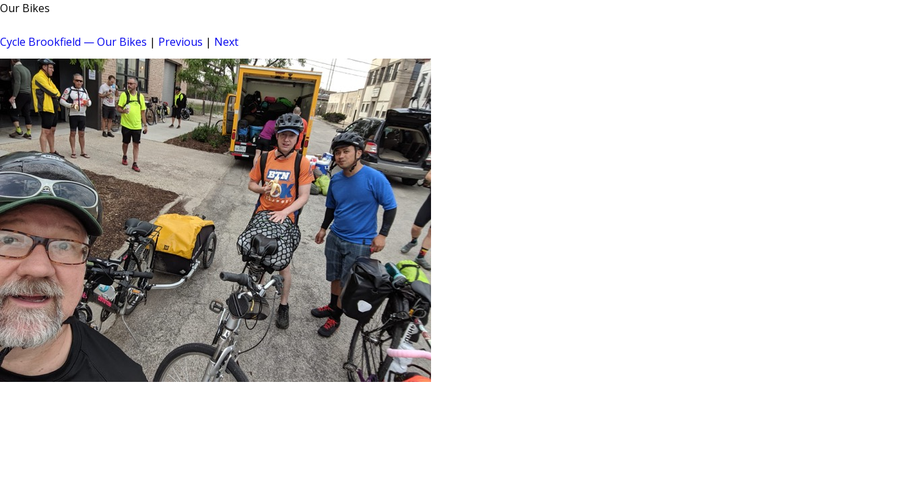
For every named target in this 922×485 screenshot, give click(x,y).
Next (226, 41)
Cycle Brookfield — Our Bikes (73, 41)
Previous (180, 41)
